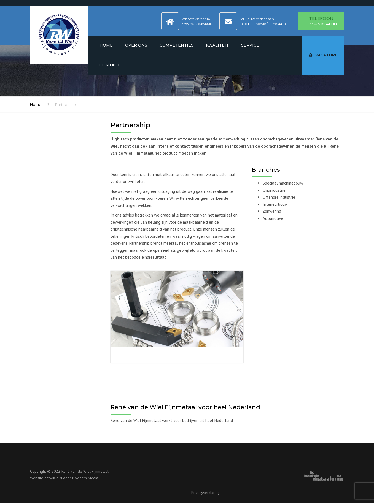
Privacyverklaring (205, 492)
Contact (109, 65)
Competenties (176, 45)
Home (106, 45)
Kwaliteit (217, 45)
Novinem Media (85, 477)
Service (250, 45)
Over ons (136, 45)
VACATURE (323, 55)
